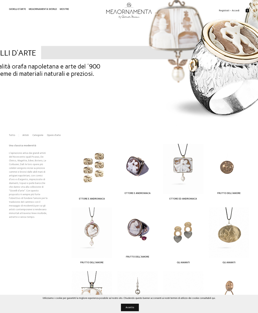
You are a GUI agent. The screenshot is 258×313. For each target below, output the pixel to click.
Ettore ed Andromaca (183, 199)
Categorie (37, 135)
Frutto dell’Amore (229, 193)
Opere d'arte (54, 135)
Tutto (12, 135)
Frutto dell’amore (92, 263)
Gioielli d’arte (17, 9)
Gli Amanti (183, 263)
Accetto (130, 307)
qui (213, 298)
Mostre (64, 9)
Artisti (25, 135)
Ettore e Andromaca (92, 199)
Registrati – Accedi (229, 11)
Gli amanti (229, 263)
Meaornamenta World (43, 9)
